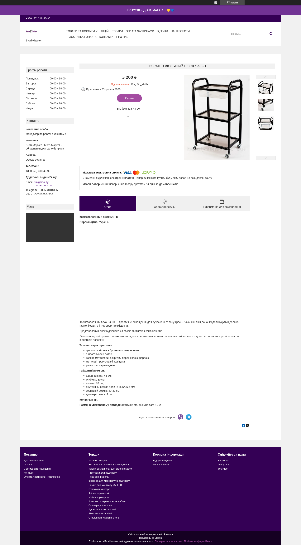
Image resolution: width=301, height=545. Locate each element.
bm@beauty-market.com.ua (43, 184)
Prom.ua (168, 534)
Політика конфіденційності (198, 541)
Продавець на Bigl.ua (150, 538)
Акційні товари (112, 31)
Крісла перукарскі (98, 493)
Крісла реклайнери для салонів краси (110, 468)
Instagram (223, 464)
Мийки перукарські (99, 497)
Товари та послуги (80, 31)
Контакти (106, 36)
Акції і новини (161, 464)
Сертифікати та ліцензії (37, 468)
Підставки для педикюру (102, 472)
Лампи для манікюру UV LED (105, 485)
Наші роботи (180, 31)
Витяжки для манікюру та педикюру (108, 464)
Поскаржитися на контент (168, 541)
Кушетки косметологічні (102, 509)
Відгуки (162, 31)
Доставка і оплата (83, 36)
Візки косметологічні (100, 513)
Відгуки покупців (162, 460)
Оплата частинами (140, 31)
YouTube (222, 468)
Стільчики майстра (99, 489)
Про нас (122, 36)
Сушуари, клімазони (100, 505)
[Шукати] (271, 33)
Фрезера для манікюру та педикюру (109, 481)
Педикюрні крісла (98, 476)
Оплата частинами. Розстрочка (42, 476)
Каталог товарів (97, 460)
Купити (129, 98)
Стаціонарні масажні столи (104, 517)
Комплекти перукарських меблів (107, 501)
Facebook (223, 460)
